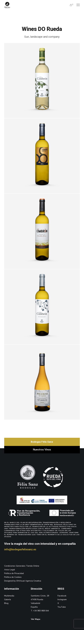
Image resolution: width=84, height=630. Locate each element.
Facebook (62, 595)
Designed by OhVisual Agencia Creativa (22, 580)
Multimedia (9, 595)
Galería (7, 599)
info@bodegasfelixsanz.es (20, 549)
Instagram (62, 599)
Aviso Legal (9, 569)
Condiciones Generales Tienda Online (21, 566)
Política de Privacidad (14, 573)
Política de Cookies (13, 577)
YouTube (62, 607)
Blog (6, 603)
